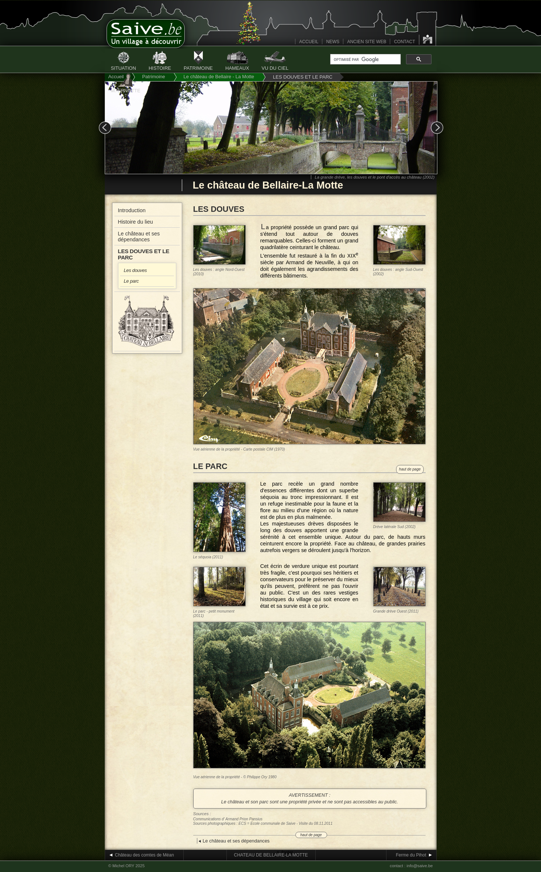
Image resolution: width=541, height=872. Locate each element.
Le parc (131, 281)
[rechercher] (365, 59)
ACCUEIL (308, 41)
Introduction (132, 210)
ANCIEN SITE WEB (366, 41)
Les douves (135, 270)
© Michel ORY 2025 (126, 866)
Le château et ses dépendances (139, 236)
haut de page (409, 469)
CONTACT (404, 41)
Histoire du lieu (135, 222)
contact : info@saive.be (411, 866)
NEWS (332, 41)
